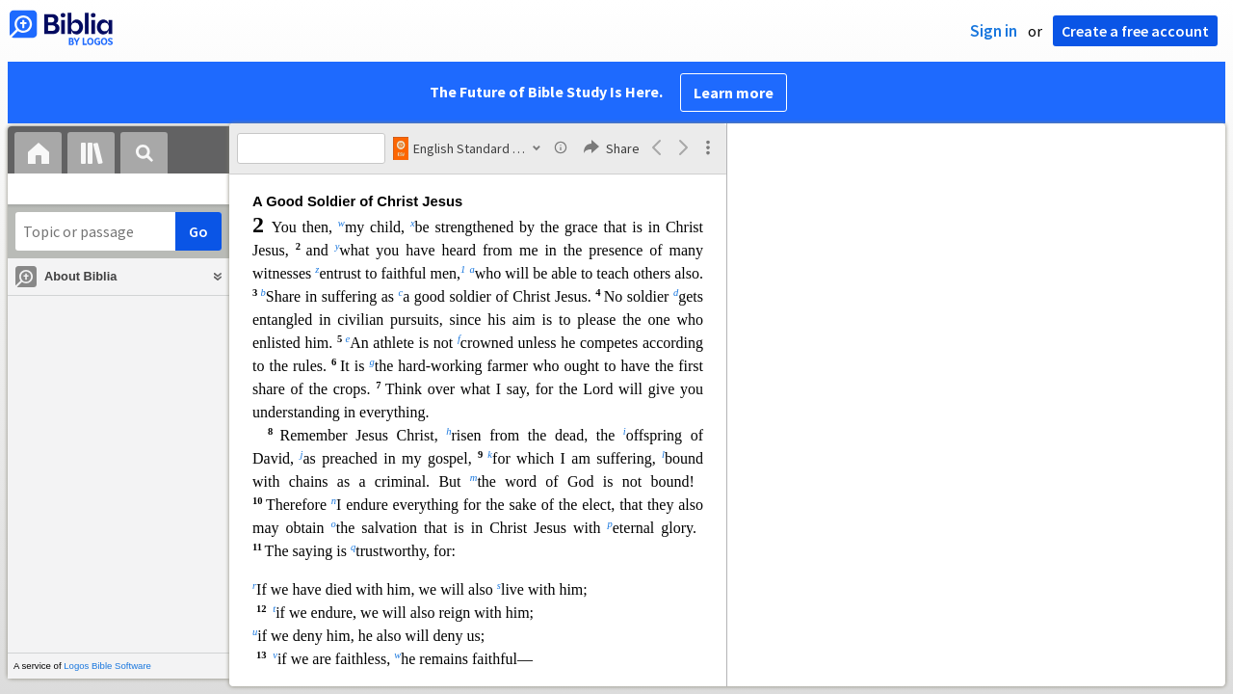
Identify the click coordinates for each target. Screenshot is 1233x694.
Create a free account (1135, 30)
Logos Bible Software (107, 665)
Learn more (734, 92)
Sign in (993, 30)
